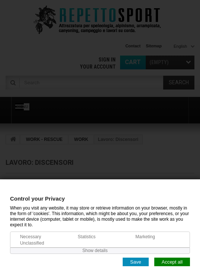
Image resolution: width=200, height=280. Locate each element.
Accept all (172, 261)
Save (135, 261)
